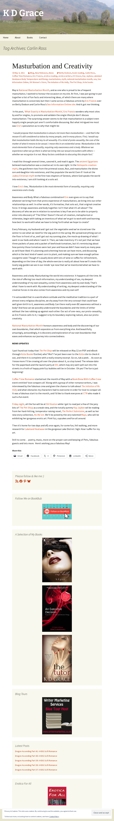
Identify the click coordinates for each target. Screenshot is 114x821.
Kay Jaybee (87, 76)
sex (95, 79)
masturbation (55, 79)
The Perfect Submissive (73, 411)
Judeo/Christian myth (23, 175)
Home (5, 37)
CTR (85, 393)
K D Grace (77, 76)
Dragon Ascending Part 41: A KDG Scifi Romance (36, 751)
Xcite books (88, 82)
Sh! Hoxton (52, 404)
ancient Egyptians (88, 161)
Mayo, (84, 414)
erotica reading (50, 76)
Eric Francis (38, 76)
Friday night (18, 404)
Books (30, 37)
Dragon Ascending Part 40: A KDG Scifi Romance (36, 756)
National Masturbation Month (33, 90)
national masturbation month (79, 79)
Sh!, (57, 364)
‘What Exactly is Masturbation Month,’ (43, 111)
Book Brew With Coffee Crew (86, 379)
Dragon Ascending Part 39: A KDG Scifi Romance (36, 760)
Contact (43, 37)
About (17, 37)
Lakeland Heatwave (35, 429)
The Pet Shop (76, 82)
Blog (32, 73)
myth (64, 79)
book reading (78, 73)
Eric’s (19, 125)
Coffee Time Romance (22, 76)
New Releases (41, 73)
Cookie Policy (54, 816)
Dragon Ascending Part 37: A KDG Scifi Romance (36, 769)
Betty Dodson (65, 73)
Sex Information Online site (61, 104)
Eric (67, 197)
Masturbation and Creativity (52, 66)
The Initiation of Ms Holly (58, 82)
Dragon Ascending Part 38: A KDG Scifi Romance (36, 765)
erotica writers (65, 76)
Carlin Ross (90, 73)
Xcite (81, 354)
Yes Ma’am (39, 414)
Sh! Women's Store (38, 82)
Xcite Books (27, 354)
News (51, 73)
